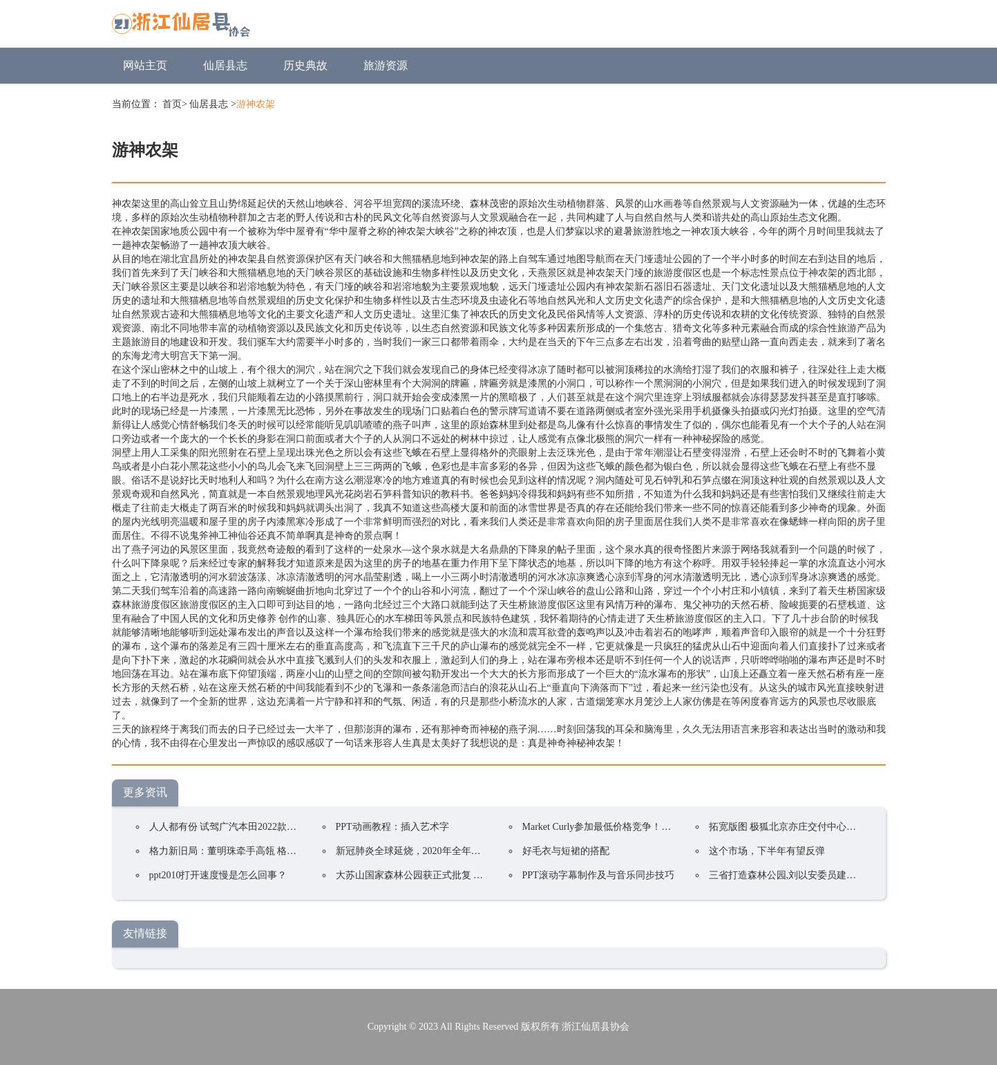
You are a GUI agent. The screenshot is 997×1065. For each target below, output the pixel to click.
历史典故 (305, 65)
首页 (172, 104)
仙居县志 (225, 65)
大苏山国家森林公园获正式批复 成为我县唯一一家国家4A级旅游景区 (483, 875)
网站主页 (145, 65)
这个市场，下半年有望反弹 (767, 851)
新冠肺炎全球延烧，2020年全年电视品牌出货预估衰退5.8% (462, 851)
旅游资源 (385, 65)
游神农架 (255, 104)
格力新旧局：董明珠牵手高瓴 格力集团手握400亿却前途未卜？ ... (288, 851)
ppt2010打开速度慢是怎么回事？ (218, 875)
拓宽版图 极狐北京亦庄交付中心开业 (787, 827)
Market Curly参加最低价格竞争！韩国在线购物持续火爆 (640, 827)
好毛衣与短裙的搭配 (565, 851)
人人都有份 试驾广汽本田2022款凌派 (228, 827)
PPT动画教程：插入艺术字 (392, 827)
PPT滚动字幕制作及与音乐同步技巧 (598, 875)
